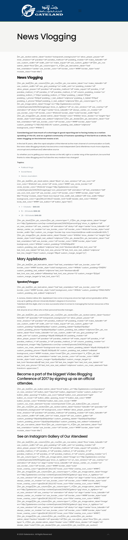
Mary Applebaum (31, 258)
